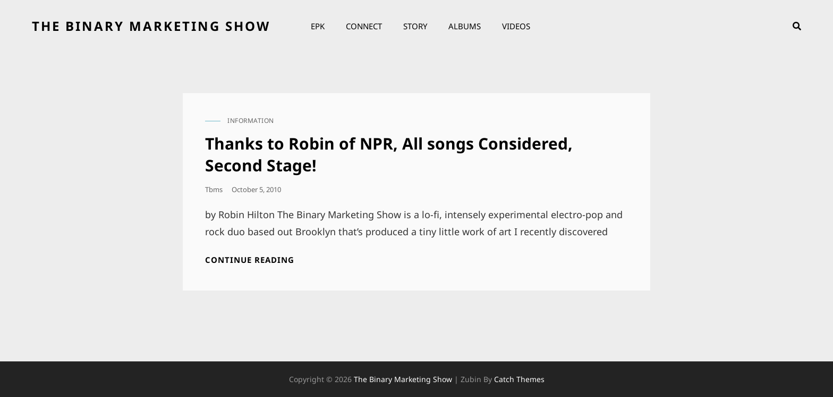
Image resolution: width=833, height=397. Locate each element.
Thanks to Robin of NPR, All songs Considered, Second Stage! (389, 154)
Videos (516, 26)
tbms (214, 189)
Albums (464, 26)
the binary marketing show (151, 26)
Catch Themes (519, 379)
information (250, 120)
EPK (318, 26)
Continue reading (249, 260)
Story (415, 26)
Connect (364, 26)
